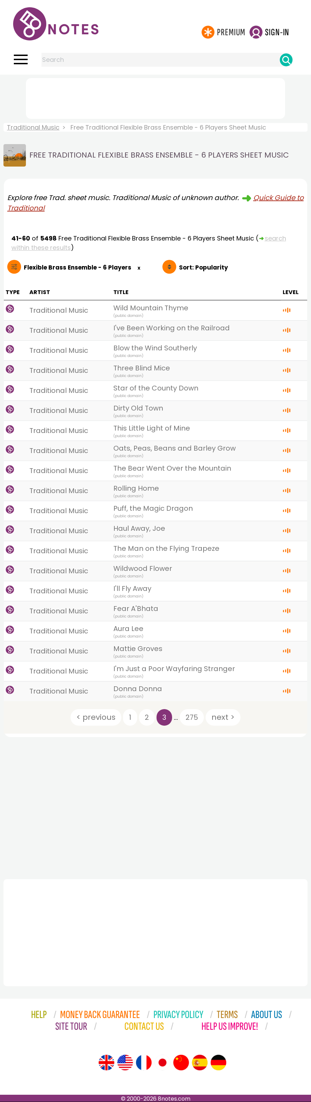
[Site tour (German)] (218, 1062)
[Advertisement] (155, 97)
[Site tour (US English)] (125, 1062)
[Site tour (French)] (143, 1062)
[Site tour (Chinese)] (181, 1062)
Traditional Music (33, 127)
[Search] (286, 59)
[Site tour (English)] (106, 1062)
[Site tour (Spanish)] (199, 1062)
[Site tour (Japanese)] (162, 1062)
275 (192, 717)
